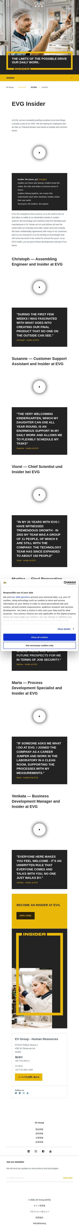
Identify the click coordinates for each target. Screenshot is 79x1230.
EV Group (10, 87)
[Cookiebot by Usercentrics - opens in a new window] (64, 583)
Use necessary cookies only (39, 645)
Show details (64, 629)
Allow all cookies (39, 637)
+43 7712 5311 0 (22, 1061)
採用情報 (34, 87)
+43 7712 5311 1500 (24, 1070)
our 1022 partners (20, 597)
